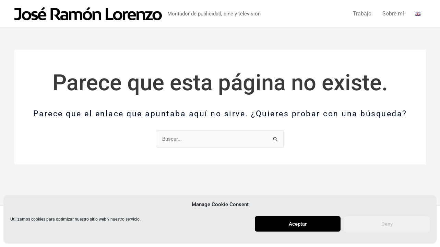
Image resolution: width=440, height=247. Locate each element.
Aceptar (298, 224)
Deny (387, 224)
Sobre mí (393, 13)
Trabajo (362, 13)
